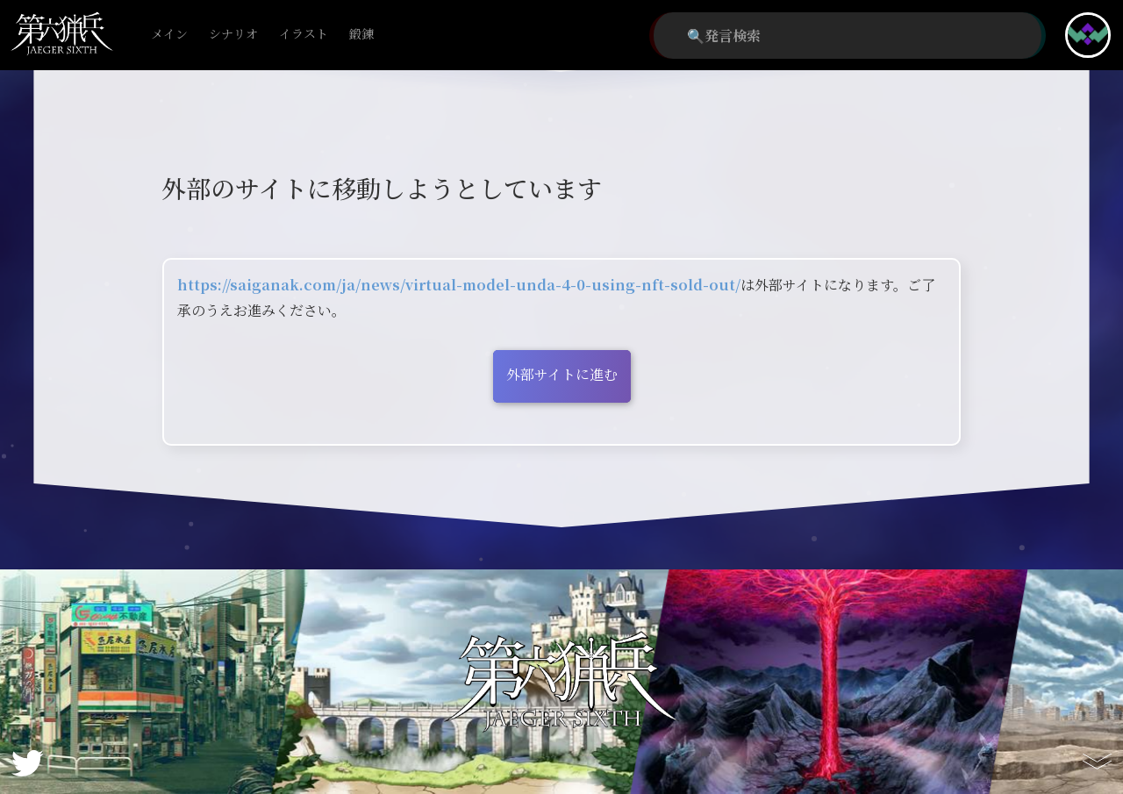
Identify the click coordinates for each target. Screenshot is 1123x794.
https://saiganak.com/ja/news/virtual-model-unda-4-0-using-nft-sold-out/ (458, 285)
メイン (169, 34)
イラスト (303, 34)
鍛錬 (361, 34)
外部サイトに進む (562, 374)
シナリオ (233, 34)
